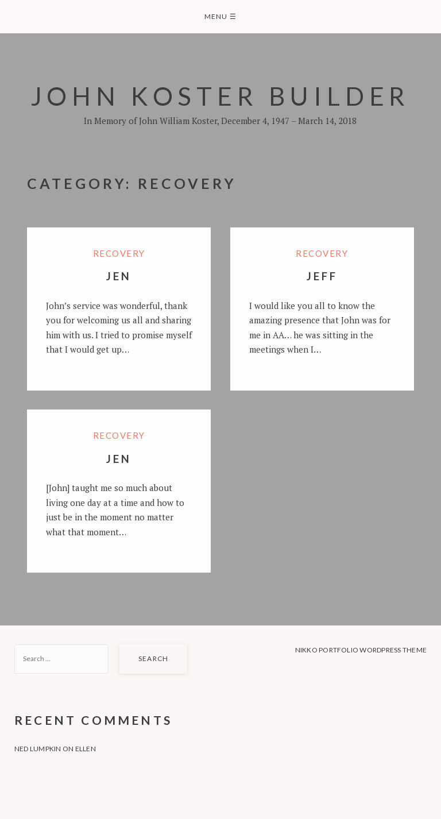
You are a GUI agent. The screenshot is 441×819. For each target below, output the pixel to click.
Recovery (119, 253)
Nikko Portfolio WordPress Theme (361, 650)
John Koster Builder (221, 95)
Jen (118, 276)
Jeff (322, 276)
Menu (220, 16)
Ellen (85, 748)
